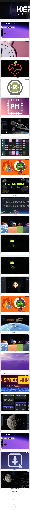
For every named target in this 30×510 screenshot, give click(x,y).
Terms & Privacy (15, 499)
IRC (15, 506)
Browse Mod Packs (15, 491)
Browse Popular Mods (23, 373)
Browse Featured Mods (23, 20)
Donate (15, 508)
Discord (15, 504)
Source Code (15, 495)
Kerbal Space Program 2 (14, 0)
